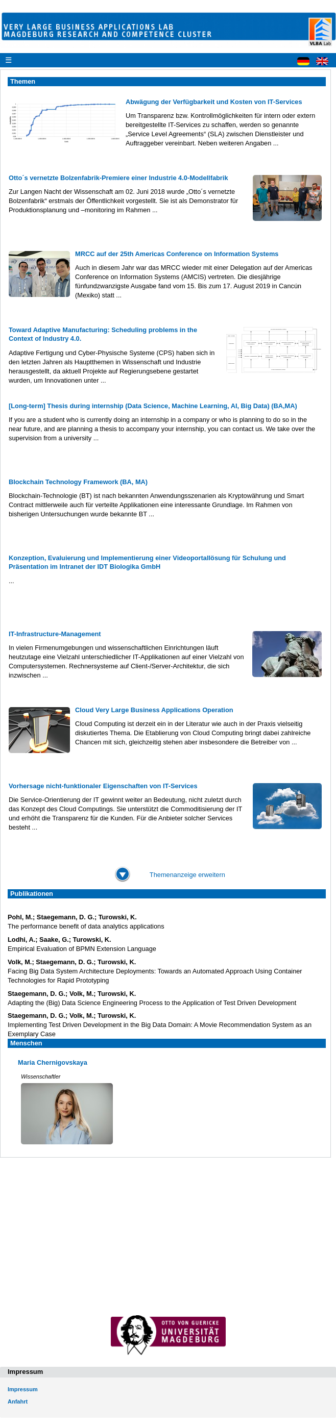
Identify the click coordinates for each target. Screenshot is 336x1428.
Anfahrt (18, 1401)
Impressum (23, 1389)
